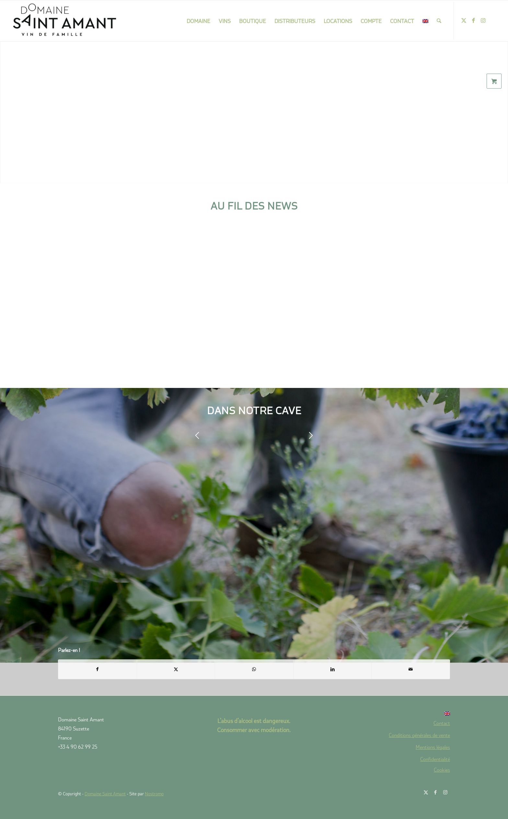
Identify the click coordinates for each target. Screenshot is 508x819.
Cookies (442, 769)
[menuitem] (198, 21)
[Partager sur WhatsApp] (254, 669)
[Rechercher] (439, 21)
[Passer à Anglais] (392, 713)
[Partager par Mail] (411, 669)
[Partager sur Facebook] (97, 669)
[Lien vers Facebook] (474, 20)
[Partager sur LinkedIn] (333, 669)
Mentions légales (433, 746)
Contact (441, 722)
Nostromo (154, 793)
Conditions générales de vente (419, 734)
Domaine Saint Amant (105, 793)
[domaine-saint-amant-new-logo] (65, 21)
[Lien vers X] (464, 20)
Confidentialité (435, 758)
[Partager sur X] (176, 669)
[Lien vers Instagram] (483, 20)
